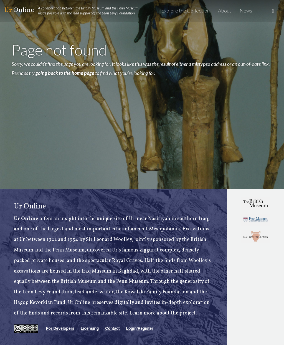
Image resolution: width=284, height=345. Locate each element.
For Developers (60, 328)
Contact (112, 328)
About (224, 10)
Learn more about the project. (163, 313)
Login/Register (139, 328)
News (246, 10)
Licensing (90, 328)
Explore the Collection (185, 10)
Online (73, 11)
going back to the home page (65, 73)
